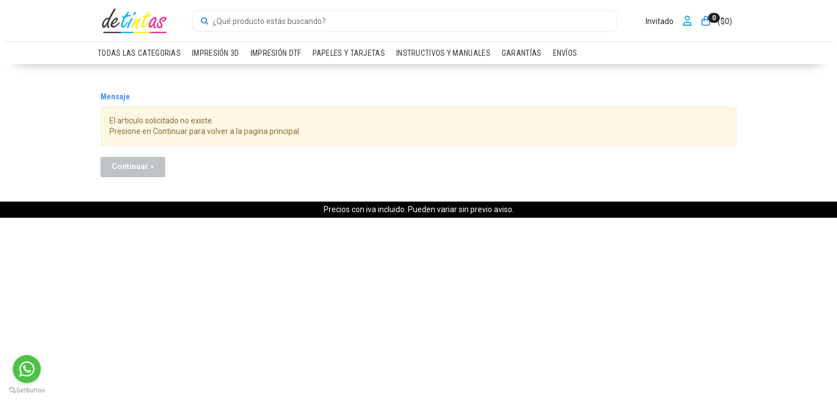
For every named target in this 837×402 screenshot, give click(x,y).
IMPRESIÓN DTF (276, 53)
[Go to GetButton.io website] (27, 390)
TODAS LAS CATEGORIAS (139, 53)
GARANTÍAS (522, 53)
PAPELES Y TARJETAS (348, 53)
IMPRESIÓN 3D (215, 53)
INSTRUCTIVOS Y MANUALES (443, 53)
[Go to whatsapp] (27, 369)
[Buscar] (205, 21)
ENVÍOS (565, 53)
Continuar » (133, 166)
